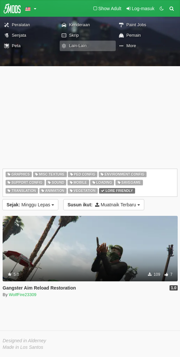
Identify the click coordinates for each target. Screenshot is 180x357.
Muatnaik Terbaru (104, 204)
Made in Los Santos (23, 347)
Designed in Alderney (24, 340)
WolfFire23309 (22, 294)
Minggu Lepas (30, 204)
